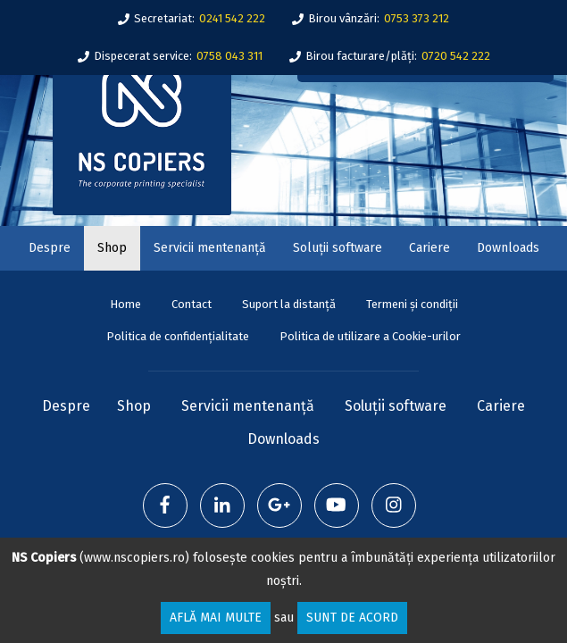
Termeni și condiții (412, 304)
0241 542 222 (232, 18)
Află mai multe (216, 617)
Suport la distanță (289, 304)
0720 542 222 (455, 56)
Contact (191, 304)
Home (125, 304)
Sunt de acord (352, 617)
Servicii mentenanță (210, 247)
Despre (50, 247)
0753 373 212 (416, 18)
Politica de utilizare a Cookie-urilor (370, 336)
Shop (112, 247)
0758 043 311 (229, 56)
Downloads (508, 247)
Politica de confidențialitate (177, 336)
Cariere (429, 247)
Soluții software (337, 247)
